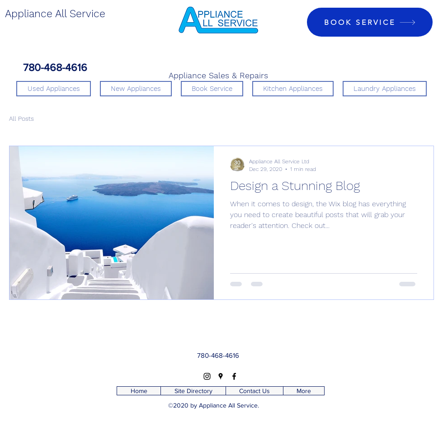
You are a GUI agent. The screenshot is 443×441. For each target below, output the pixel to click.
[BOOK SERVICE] (370, 22)
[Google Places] (220, 376)
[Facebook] (234, 376)
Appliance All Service (55, 14)
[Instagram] (207, 376)
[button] (293, 88)
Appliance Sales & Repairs (218, 75)
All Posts (21, 118)
